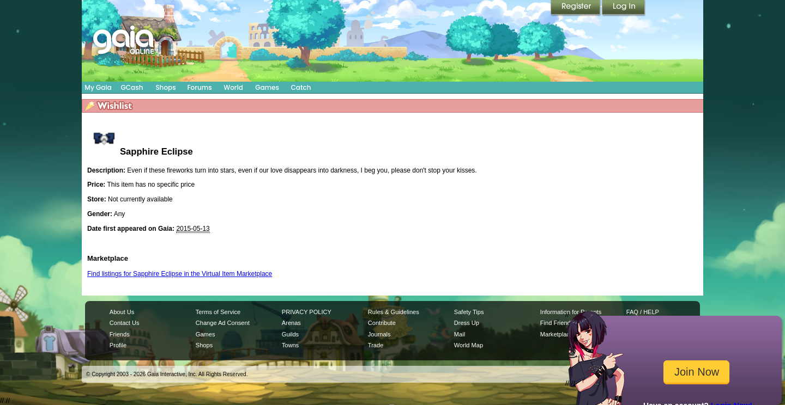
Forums (199, 87)
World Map (468, 345)
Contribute (382, 323)
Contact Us (125, 323)
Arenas (291, 323)
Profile (118, 345)
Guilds (290, 334)
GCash (132, 87)
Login (623, 8)
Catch (301, 87)
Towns (290, 345)
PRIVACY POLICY (306, 312)
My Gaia (97, 87)
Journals (379, 334)
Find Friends (556, 323)
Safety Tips (469, 312)
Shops (165, 87)
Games (267, 87)
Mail (459, 334)
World (233, 87)
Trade (375, 345)
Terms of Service (218, 312)
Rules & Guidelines (393, 312)
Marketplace (556, 334)
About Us (122, 312)
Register (576, 8)
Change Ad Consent (223, 323)
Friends (120, 334)
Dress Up (466, 323)
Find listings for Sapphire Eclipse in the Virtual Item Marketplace (179, 274)
